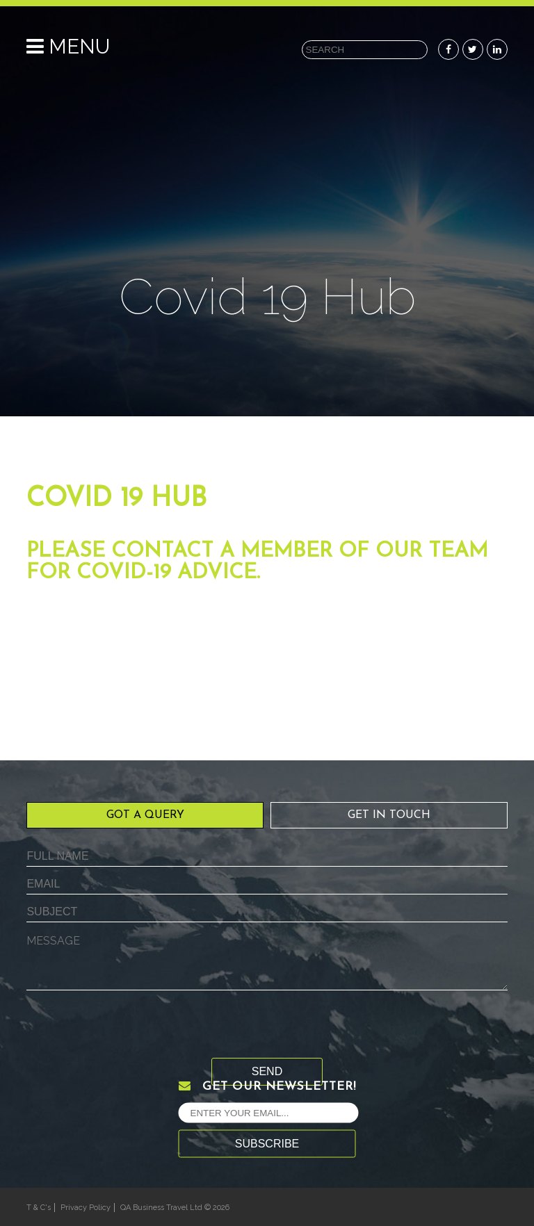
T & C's (38, 1207)
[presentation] (132, 1031)
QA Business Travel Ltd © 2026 (174, 1207)
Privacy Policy (85, 1207)
